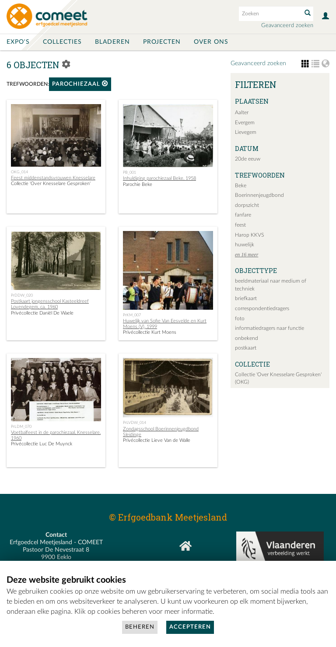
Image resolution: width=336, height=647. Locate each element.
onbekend (246, 338)
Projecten (162, 42)
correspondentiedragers (262, 308)
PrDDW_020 (22, 295)
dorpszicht (247, 205)
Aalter (241, 112)
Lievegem (245, 132)
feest (240, 224)
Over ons (211, 42)
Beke (240, 185)
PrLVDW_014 (134, 422)
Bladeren (112, 42)
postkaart (245, 347)
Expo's (18, 42)
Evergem (245, 122)
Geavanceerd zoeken (287, 25)
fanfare (243, 214)
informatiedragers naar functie (269, 328)
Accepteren (190, 627)
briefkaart (246, 298)
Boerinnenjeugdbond (259, 195)
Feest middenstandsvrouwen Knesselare (53, 177)
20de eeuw (247, 158)
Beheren (139, 627)
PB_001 (129, 172)
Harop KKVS (249, 235)
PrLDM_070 (21, 426)
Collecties (62, 42)
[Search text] (269, 13)
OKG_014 (19, 172)
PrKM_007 (132, 315)
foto (240, 318)
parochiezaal (80, 83)
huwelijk (244, 244)
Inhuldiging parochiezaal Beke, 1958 (159, 178)
